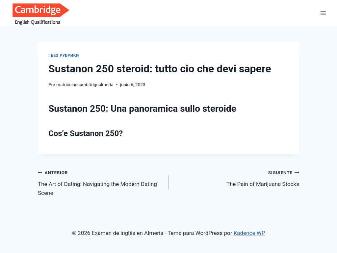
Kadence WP (249, 233)
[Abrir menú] (323, 13)
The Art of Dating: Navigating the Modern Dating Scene (100, 182)
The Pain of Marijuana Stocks (236, 177)
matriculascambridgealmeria (85, 84)
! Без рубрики (63, 55)
